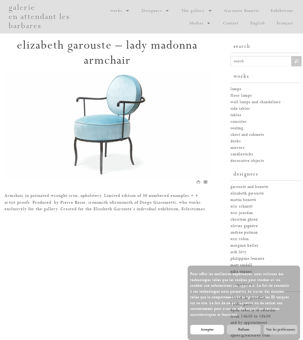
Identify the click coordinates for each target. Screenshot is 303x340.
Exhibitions (282, 10)
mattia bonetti (243, 199)
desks (236, 141)
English (257, 23)
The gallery (196, 10)
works (120, 10)
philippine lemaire (248, 258)
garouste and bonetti (249, 186)
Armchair (14, 195)
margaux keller (245, 245)
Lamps (236, 89)
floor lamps (241, 95)
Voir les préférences (280, 330)
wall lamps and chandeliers (256, 102)
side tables (240, 108)
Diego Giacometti (158, 202)
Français (285, 23)
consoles (239, 121)
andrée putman (244, 232)
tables (236, 115)
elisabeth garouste (247, 193)
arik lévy (238, 252)
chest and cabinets (247, 134)
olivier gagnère (244, 226)
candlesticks (242, 154)
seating (237, 128)
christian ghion (244, 219)
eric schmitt (242, 206)
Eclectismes (193, 209)
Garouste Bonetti (241, 10)
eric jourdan (242, 213)
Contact (230, 23)
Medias (200, 23)
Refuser (244, 330)
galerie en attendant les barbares (39, 16)
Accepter (207, 330)
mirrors (238, 147)
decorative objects (247, 160)
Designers (156, 10)
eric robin (240, 239)
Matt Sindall (241, 265)
